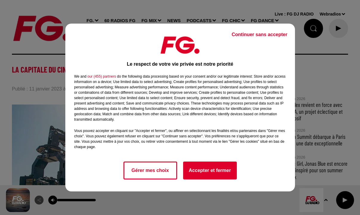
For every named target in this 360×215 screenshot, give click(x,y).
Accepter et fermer (210, 170)
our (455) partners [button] (101, 76)
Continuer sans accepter (260, 34)
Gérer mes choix (150, 170)
